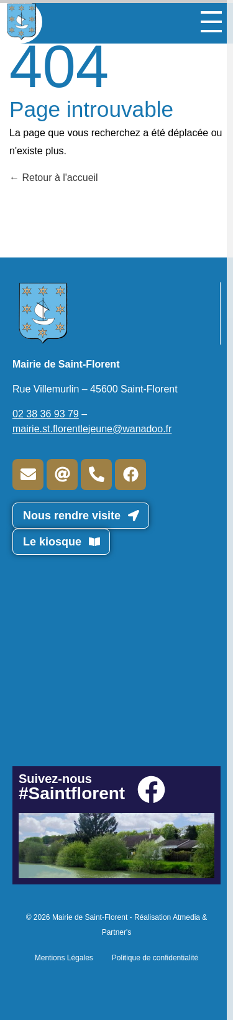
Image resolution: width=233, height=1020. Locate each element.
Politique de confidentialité (155, 957)
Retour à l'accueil (53, 177)
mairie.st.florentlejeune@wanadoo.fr (91, 429)
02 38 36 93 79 (45, 414)
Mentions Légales (64, 957)
